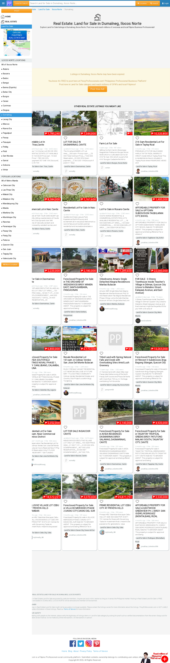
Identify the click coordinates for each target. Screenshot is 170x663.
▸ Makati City (6, 194)
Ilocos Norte (64, 9)
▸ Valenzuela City (8, 258)
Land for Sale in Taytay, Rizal (148, 165)
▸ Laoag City (6, 119)
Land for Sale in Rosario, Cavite (115, 231)
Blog (70, 644)
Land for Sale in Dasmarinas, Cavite (83, 165)
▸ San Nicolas (7, 156)
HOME (6, 17)
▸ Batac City (6, 92)
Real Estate (38, 9)
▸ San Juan (6, 249)
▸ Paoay (4, 138)
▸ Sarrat (4, 160)
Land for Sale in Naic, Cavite (80, 227)
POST (16, 11)
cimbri (111, 166)
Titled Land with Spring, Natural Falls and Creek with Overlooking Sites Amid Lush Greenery (118, 356)
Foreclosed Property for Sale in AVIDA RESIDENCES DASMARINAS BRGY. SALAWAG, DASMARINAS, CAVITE (118, 431)
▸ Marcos (5, 124)
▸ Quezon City (7, 245)
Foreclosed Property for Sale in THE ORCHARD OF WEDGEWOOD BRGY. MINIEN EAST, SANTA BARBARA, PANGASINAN (84, 281)
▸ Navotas (5, 222)
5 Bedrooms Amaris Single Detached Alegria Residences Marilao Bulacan (117, 278)
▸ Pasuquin (6, 142)
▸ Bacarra (5, 74)
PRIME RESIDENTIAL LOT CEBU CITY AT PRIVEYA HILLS (118, 500)
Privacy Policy (86, 644)
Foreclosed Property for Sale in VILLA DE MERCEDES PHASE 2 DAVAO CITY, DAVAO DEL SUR (84, 502)
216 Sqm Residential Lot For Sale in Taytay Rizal (151, 142)
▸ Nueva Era (6, 128)
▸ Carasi (4, 101)
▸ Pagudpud (6, 133)
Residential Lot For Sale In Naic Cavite (82, 206)
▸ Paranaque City (8, 226)
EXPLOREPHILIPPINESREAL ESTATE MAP (17, 35)
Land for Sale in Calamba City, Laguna (49, 385)
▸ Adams (5, 69)
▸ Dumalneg (6, 115)
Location (141, 3)
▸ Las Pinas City (8, 190)
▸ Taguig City (6, 254)
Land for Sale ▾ (21, 3)
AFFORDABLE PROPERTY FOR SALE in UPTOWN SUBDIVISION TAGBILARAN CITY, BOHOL (152, 209)
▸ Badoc (4, 78)
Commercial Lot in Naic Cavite (46, 206)
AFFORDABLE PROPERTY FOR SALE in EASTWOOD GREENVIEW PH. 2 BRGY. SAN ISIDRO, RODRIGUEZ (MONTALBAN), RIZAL (152, 504)
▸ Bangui (5, 83)
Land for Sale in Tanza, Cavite (46, 227)
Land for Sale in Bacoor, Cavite (81, 450)
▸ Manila (4, 208)
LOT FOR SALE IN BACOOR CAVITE (82, 427)
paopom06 (113, 388)
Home (64, 644)
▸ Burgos (5, 96)
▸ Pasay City (6, 231)
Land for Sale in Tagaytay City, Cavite (151, 459)
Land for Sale (51, 9)
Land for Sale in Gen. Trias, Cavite (47, 165)
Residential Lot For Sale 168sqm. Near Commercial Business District (48, 428)
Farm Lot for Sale (112, 142)
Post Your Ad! (101, 89)
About (75, 644)
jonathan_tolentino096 (151, 170)
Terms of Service (86, 602)
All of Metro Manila (9, 181)
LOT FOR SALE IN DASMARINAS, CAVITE (80, 142)
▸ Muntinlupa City (8, 217)
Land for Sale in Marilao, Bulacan (116, 302)
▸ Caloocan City (8, 185)
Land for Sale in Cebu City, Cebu (46, 526)
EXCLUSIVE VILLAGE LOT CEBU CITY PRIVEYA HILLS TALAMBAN (48, 501)
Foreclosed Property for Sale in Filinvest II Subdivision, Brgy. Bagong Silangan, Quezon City (152, 356)
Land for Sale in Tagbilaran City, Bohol (151, 235)
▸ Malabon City (7, 199)
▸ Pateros (5, 240)
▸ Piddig (4, 147)
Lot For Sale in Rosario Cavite (118, 206)
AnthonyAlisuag (115, 307)
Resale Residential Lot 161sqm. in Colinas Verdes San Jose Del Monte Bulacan (83, 355)
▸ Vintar (4, 170)
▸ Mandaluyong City (9, 203)
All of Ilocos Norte (9, 65)
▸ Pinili (4, 151)
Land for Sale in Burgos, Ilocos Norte (117, 162)
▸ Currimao (6, 106)
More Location (10, 264)
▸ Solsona (5, 165)
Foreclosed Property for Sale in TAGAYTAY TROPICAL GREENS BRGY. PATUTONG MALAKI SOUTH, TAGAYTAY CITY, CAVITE (152, 431)
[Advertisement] (101, 48)
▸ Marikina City (7, 213)
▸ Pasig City (6, 236)
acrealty (43, 170)
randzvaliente (148, 317)
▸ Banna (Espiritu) (8, 87)
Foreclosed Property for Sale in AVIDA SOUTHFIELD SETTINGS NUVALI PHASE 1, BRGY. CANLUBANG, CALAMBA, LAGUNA (49, 357)
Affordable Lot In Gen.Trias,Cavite (43, 142)
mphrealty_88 (45, 531)
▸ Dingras (5, 110)
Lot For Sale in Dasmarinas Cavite (48, 276)
